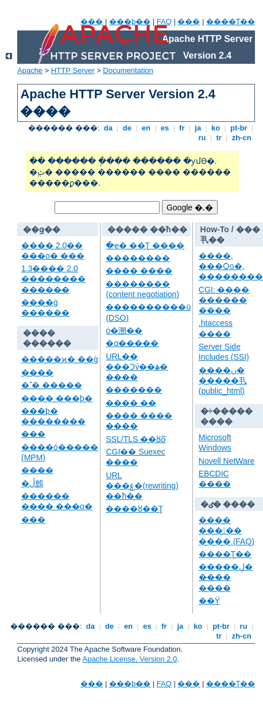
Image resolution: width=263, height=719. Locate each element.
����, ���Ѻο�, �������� (231, 266)
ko (215, 128)
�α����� (132, 343)
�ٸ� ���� (228, 504)
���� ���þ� (56, 398)
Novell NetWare (227, 461)
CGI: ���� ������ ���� (224, 300)
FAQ (164, 21)
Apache (29, 70)
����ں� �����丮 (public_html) (223, 380)
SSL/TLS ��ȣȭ (135, 439)
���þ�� (129, 21)
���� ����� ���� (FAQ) (226, 530)
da (108, 128)
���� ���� (139, 270)
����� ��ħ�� (147, 229)
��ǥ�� (41, 229)
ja (198, 128)
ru (202, 137)
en (146, 128)
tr (219, 137)
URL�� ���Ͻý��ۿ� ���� (137, 367)
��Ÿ (209, 600)
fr (182, 128)
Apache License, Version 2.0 (129, 659)
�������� (138, 258)
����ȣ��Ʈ (134, 508)
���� (37, 372)
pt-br (238, 128)
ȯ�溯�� (124, 330)
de (127, 128)
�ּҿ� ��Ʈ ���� (145, 245)
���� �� (131, 402)
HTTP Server (73, 70)
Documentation (128, 70)
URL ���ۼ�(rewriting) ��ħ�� (142, 486)
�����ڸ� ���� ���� (226, 577)
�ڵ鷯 (32, 483)
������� (134, 389)
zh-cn (241, 137)
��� (91, 21)
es (164, 128)
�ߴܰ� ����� (51, 385)
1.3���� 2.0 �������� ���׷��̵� (53, 279)
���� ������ (47, 338)
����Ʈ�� (230, 21)
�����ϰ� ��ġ (59, 359)
